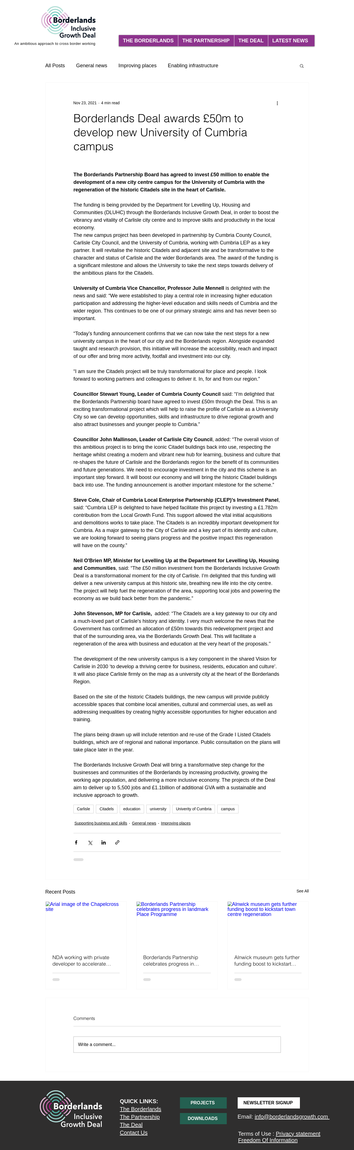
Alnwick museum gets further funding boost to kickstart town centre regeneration (267, 960)
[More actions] (277, 103)
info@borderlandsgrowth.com (292, 1117)
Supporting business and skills (101, 823)
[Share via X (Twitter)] (89, 842)
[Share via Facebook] (76, 842)
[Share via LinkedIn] (103, 842)
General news (91, 65)
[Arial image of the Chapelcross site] (86, 924)
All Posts (55, 65)
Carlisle (83, 809)
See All (303, 891)
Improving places (138, 65)
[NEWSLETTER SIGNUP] (269, 1103)
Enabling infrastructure (193, 65)
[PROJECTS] (203, 1103)
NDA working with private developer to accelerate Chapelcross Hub (80, 960)
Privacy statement (298, 1134)
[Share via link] (117, 842)
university (158, 809)
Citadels (107, 809)
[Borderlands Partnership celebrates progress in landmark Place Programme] (177, 924)
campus (228, 809)
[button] (301, 65)
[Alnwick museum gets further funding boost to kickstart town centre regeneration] (268, 924)
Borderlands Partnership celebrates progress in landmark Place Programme (174, 960)
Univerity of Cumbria (194, 809)
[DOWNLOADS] (203, 1118)
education (131, 809)
